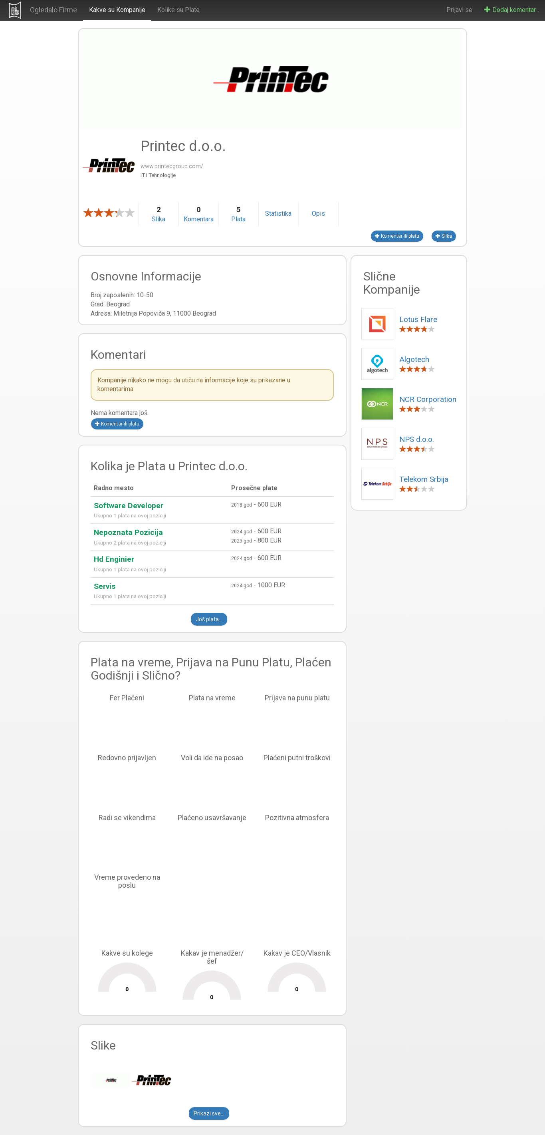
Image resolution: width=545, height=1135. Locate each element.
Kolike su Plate (178, 10)
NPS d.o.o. (416, 439)
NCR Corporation (427, 399)
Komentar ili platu (397, 236)
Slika (444, 236)
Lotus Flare (418, 319)
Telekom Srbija (423, 479)
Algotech (414, 359)
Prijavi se (459, 10)
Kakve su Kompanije (117, 10)
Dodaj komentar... (511, 10)
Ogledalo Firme (53, 10)
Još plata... (209, 619)
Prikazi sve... (209, 1113)
